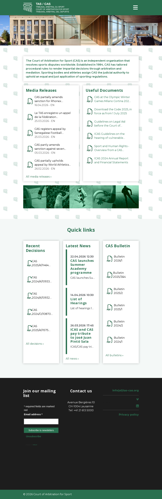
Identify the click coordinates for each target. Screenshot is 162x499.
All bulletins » (114, 355)
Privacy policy (129, 414)
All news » (72, 358)
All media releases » (39, 176)
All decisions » (35, 343)
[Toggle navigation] (135, 8)
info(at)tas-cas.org (125, 390)
